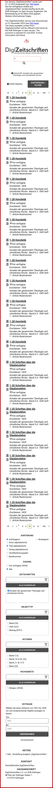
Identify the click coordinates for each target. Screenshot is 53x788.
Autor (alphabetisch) (17, 542)
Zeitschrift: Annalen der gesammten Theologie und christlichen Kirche (27, 74)
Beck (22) (13, 666)
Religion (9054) (15, 688)
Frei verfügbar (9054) (17, 565)
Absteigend (42, 539)
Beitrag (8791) (15, 630)
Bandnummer (14, 556)
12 (38, 93)
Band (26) (13, 623)
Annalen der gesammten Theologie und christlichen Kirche (25, 592)
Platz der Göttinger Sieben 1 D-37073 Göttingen (19, 776)
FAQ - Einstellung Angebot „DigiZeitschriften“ (27, 754)
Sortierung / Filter (38, 84)
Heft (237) (13, 627)
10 (30, 93)
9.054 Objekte (14, 84)
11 (34, 93)
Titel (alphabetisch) (16, 546)
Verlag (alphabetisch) (17, 549)
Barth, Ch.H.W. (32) (17, 659)
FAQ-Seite (34, 4)
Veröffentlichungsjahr (17, 553)
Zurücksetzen (27, 740)
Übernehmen (27, 734)
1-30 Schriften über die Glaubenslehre (22, 364)
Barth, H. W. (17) (16, 662)
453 (44, 93)
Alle (9, 569)
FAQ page (34, 23)
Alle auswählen (27, 585)
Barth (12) (13, 655)
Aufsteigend (13, 539)
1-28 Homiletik (18, 97)
